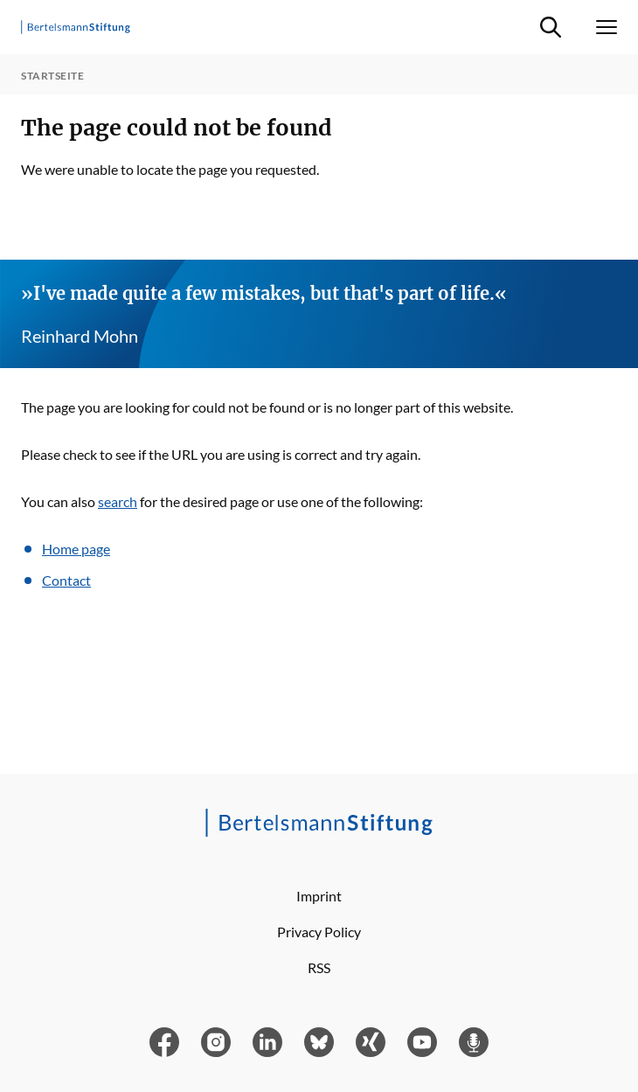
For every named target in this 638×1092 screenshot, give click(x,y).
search (117, 501)
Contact (66, 580)
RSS (319, 967)
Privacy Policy (319, 931)
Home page (76, 548)
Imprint (319, 895)
